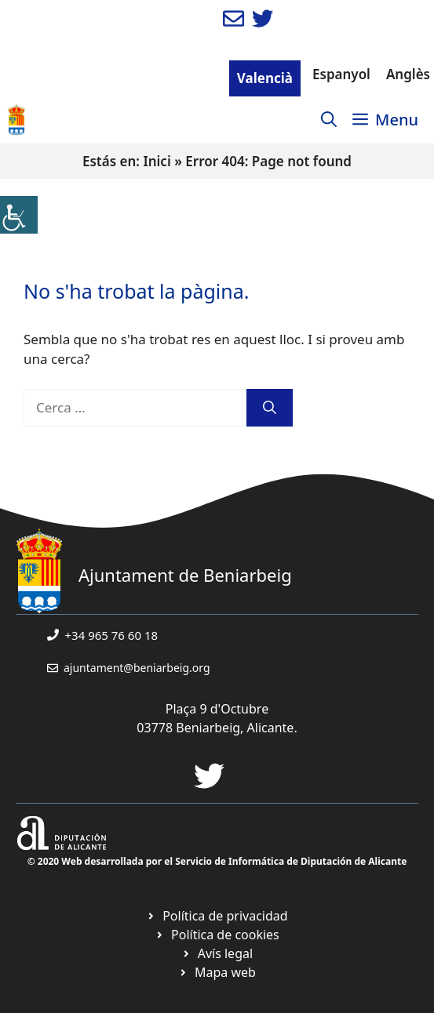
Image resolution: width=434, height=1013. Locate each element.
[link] (19, 215)
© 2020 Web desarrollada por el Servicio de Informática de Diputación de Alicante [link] (217, 861)
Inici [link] (156, 161)
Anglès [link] (408, 74)
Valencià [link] (265, 78)
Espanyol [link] (341, 74)
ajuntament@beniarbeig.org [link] (137, 667)
